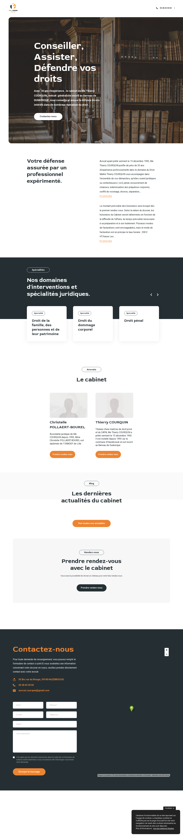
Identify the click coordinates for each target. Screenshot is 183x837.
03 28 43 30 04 (166, 8)
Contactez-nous (48, 116)
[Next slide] (157, 294)
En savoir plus (106, 196)
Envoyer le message (29, 771)
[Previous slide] (151, 294)
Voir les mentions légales (163, 828)
